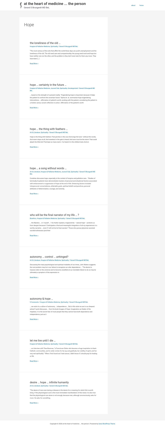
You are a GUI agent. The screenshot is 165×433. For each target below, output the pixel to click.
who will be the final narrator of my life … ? (55, 214)
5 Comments (34, 302)
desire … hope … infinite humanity (50, 382)
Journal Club (55, 88)
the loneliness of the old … (45, 43)
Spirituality (55, 46)
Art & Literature (35, 132)
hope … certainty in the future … (49, 84)
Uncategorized (74, 88)
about (135, 5)
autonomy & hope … (42, 298)
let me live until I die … (43, 340)
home (142, 5)
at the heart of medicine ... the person (55, 4)
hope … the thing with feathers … (49, 129)
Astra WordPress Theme (106, 424)
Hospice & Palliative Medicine (40, 46)
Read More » (34, 63)
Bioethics (33, 218)
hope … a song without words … (49, 168)
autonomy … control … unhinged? (49, 256)
